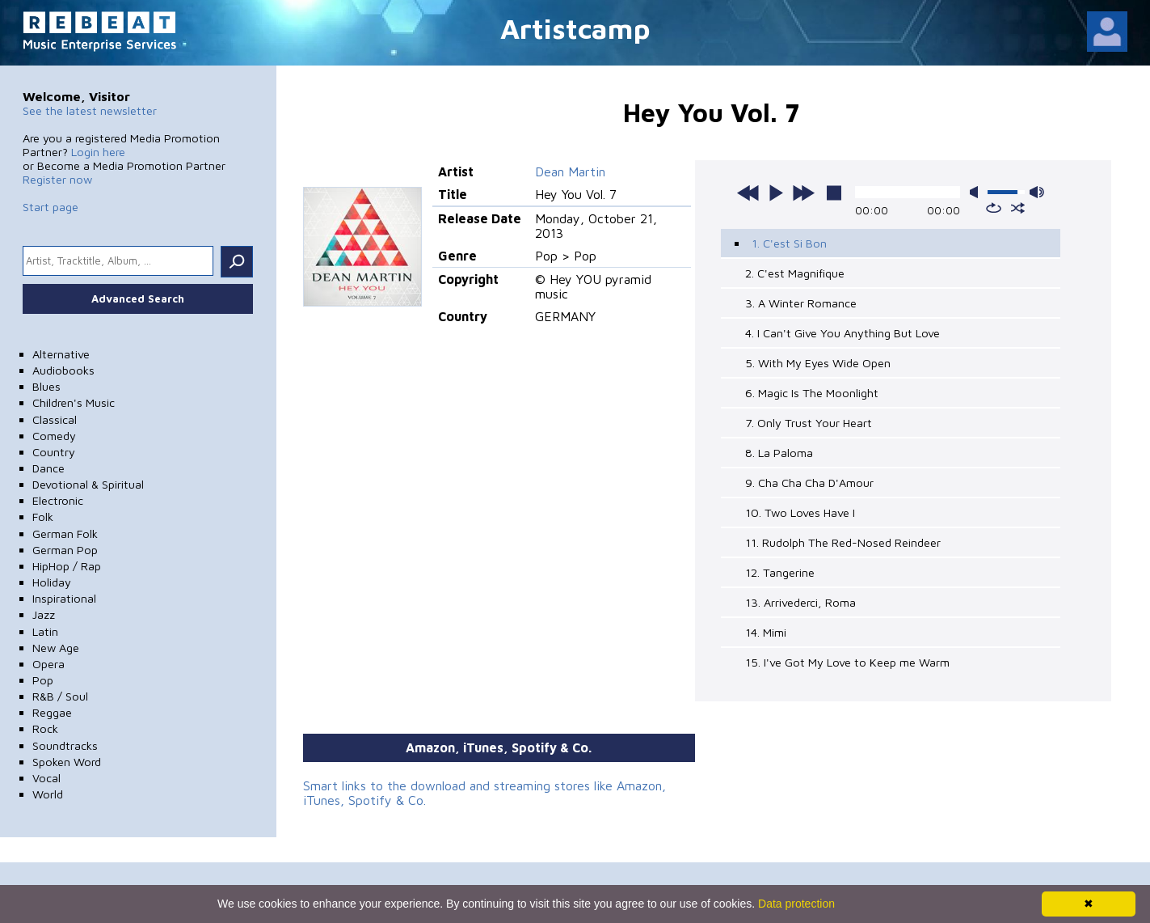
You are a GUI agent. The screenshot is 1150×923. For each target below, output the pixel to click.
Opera (48, 664)
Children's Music (73, 402)
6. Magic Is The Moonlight (811, 393)
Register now (57, 179)
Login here (98, 152)
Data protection (796, 903)
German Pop (65, 550)
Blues (46, 386)
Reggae (52, 712)
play (776, 192)
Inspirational (64, 598)
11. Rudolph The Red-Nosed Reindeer (843, 542)
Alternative (61, 354)
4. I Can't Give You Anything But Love (842, 333)
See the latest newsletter (90, 110)
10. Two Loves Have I (800, 512)
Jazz (43, 614)
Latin (45, 631)
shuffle (1018, 208)
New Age (55, 647)
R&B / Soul (60, 696)
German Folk (65, 533)
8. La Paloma (779, 452)
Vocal (46, 778)
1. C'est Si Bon (789, 243)
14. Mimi (765, 632)
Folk (42, 516)
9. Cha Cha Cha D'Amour (809, 482)
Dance (48, 468)
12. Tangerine (780, 572)
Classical (54, 419)
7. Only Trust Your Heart (808, 423)
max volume (1037, 192)
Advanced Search (137, 298)
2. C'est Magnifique (795, 273)
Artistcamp (575, 27)
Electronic (57, 500)
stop (834, 192)
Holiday (51, 582)
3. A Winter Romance (801, 303)
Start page (50, 207)
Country (53, 452)
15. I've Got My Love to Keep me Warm (847, 662)
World (47, 794)
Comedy (54, 435)
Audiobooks (63, 370)
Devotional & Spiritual (88, 484)
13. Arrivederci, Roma (800, 602)
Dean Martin (570, 171)
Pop (42, 680)
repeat (994, 208)
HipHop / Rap (66, 566)
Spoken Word (66, 761)
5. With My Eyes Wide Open (818, 363)
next (803, 192)
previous (748, 192)
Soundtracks (65, 745)
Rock (45, 728)
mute (977, 192)
